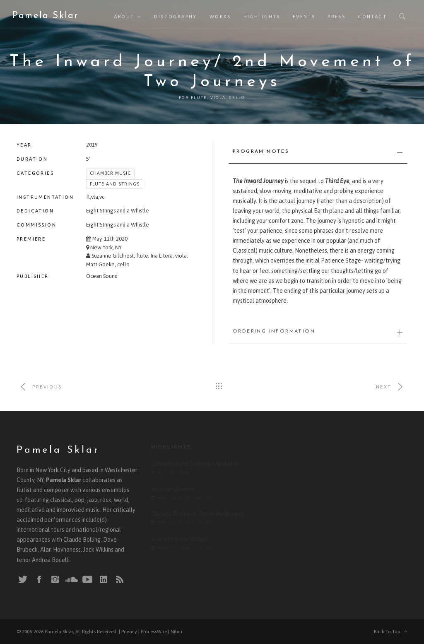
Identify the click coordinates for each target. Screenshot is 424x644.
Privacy (129, 631)
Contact (372, 16)
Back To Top (390, 631)
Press (336, 16)
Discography (175, 16)
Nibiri (176, 631)
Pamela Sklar (45, 16)
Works (220, 16)
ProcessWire (154, 631)
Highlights (261, 16)
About (124, 16)
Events (304, 16)
